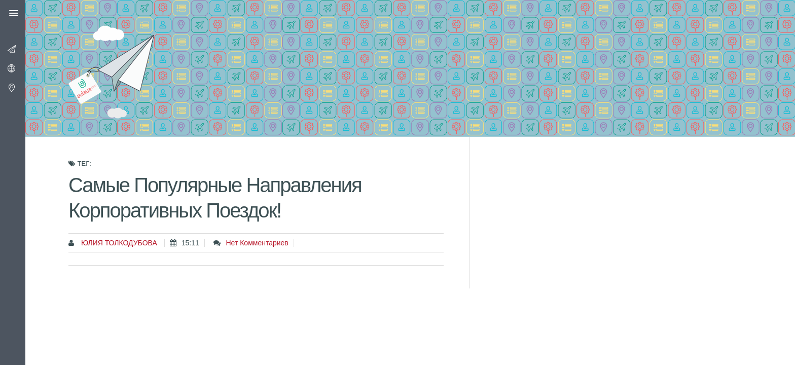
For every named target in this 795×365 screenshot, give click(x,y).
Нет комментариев (257, 243)
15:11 (190, 243)
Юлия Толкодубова (118, 243)
